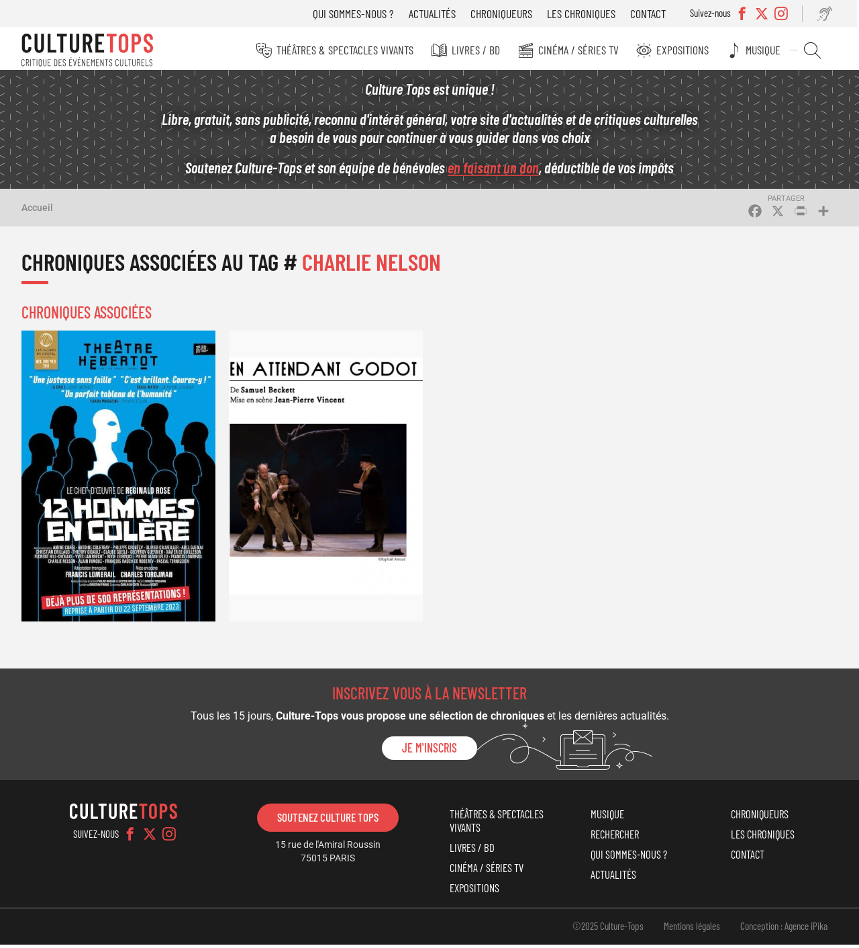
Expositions (689, 49)
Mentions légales (692, 930)
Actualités (436, 13)
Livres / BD (484, 49)
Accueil (37, 211)
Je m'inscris (429, 751)
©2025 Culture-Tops (608, 930)
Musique (768, 49)
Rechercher (816, 50)
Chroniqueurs (506, 13)
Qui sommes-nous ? (358, 13)
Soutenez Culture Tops (327, 820)
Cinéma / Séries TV (586, 49)
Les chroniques (586, 13)
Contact (652, 13)
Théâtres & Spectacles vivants (355, 49)
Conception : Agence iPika (783, 930)
